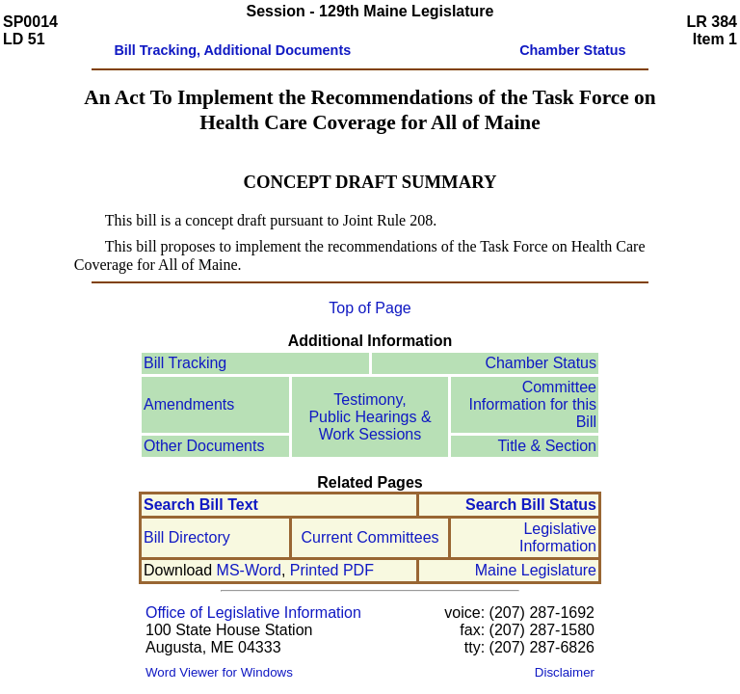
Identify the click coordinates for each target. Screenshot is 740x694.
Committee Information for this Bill (533, 404)
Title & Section (546, 446)
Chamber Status (540, 363)
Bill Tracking (185, 363)
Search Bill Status (530, 504)
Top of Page (369, 308)
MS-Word (249, 570)
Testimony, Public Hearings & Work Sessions (369, 416)
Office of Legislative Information (253, 612)
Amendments (189, 404)
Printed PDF (332, 570)
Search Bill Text (201, 504)
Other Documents (204, 446)
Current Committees (369, 537)
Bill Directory (187, 537)
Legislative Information (557, 537)
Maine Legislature (535, 570)
